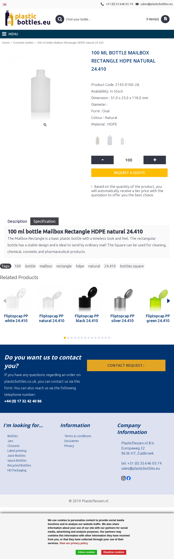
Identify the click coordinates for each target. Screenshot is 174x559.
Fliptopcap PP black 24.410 (87, 318)
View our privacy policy (73, 543)
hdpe (80, 266)
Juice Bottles (16, 455)
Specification (44, 221)
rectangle (64, 266)
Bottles (12, 436)
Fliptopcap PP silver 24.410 (122, 318)
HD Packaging (16, 470)
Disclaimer (71, 441)
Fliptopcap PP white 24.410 (16, 318)
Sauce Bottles (17, 460)
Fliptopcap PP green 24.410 (158, 318)
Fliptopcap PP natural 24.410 (51, 318)
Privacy (69, 446)
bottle (30, 266)
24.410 (110, 266)
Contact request (126, 365)
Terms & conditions (77, 436)
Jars (10, 441)
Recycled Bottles (19, 465)
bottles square (132, 266)
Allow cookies (86, 552)
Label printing (16, 450)
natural (94, 266)
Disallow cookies (113, 552)
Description (17, 221)
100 (17, 266)
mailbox (46, 266)
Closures (13, 446)
